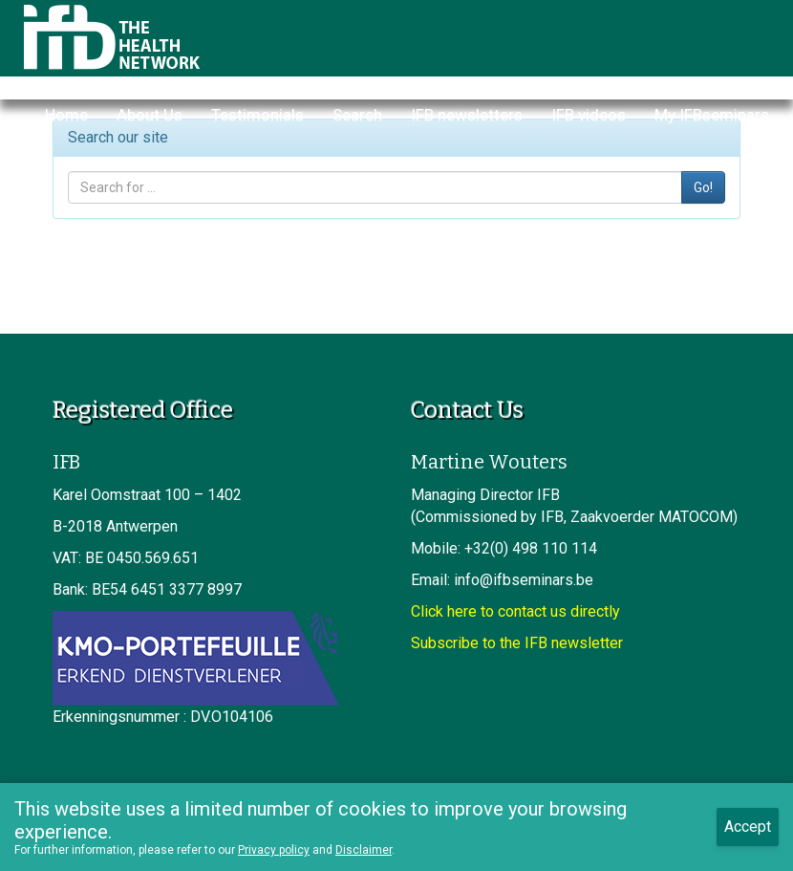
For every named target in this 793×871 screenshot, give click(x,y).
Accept (747, 826)
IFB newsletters (467, 114)
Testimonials (257, 114)
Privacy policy (274, 850)
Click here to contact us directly (515, 611)
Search (357, 114)
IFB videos (588, 114)
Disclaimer (363, 850)
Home (66, 114)
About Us (149, 114)
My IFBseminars (711, 114)
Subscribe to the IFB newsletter (517, 643)
